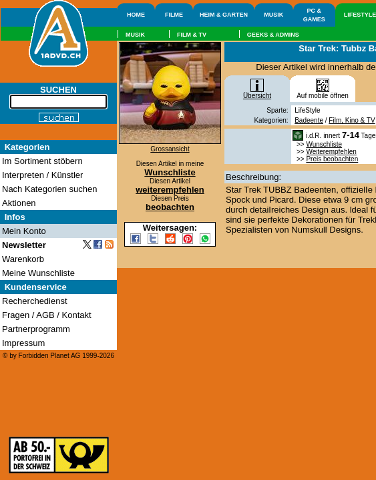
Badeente (309, 120)
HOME (136, 14)
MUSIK (273, 14)
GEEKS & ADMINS (273, 34)
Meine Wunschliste (38, 273)
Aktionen (19, 203)
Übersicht (257, 92)
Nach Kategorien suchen (49, 189)
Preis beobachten (332, 159)
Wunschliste (324, 144)
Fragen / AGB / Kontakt (46, 315)
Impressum (23, 343)
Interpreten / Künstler (42, 175)
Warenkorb (23, 259)
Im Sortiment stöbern (42, 161)
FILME (174, 14)
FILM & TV (191, 34)
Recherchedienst (34, 301)
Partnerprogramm (36, 329)
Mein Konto (24, 231)
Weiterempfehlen (331, 151)
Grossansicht (169, 149)
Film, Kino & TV (352, 120)
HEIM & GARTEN (224, 14)
